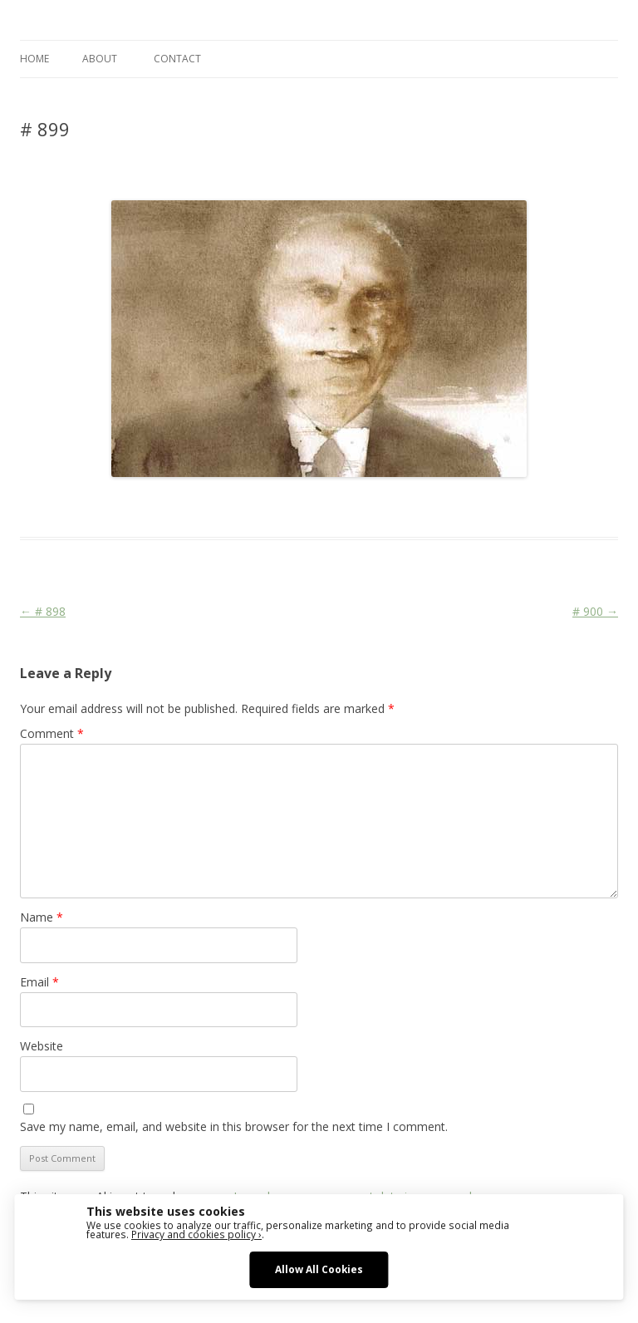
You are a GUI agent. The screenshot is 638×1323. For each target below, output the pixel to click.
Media (346, 506)
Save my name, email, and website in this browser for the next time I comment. (234, 1126)
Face (314, 506)
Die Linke (274, 506)
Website (41, 1046)
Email (39, 982)
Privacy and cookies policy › (196, 1234)
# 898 (43, 611)
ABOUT (99, 59)
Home (34, 59)
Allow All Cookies (319, 1269)
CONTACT (177, 59)
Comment (52, 733)
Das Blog (167, 506)
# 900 (595, 611)
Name (41, 917)
